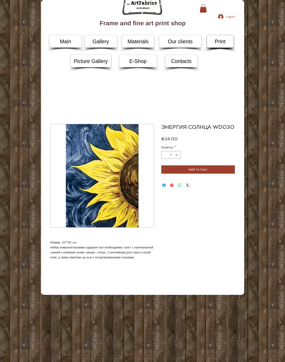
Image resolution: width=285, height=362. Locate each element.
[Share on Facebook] (163, 185)
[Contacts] (181, 61)
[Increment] (177, 155)
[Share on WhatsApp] (179, 185)
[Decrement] (164, 155)
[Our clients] (180, 41)
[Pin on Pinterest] (171, 185)
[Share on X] (187, 185)
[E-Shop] (138, 61)
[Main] (65, 41)
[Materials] (138, 41)
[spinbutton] (171, 155)
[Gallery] (101, 41)
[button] (203, 8)
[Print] (220, 41)
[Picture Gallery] (91, 61)
